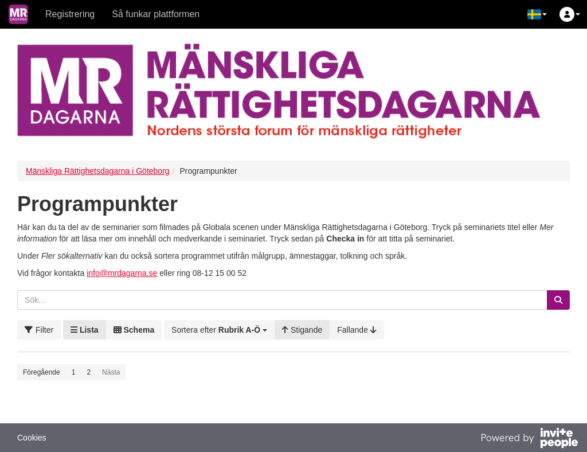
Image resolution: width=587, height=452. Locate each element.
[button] (537, 14)
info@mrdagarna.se (122, 273)
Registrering (70, 14)
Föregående (41, 372)
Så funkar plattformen (155, 14)
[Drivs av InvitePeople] (529, 439)
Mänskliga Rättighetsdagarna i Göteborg (98, 171)
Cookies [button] (31, 437)
